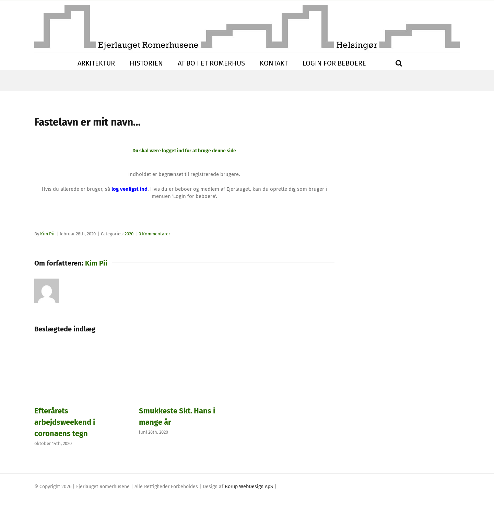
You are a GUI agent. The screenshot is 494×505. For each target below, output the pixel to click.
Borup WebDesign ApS (249, 487)
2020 (129, 233)
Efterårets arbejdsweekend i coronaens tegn (64, 422)
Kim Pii (47, 233)
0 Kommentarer (154, 233)
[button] (399, 63)
